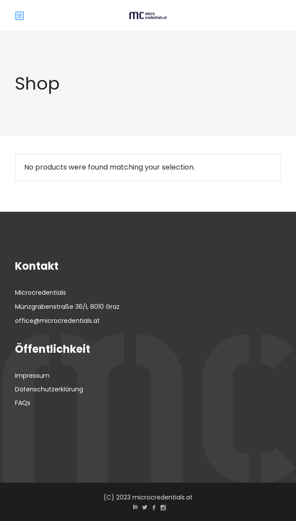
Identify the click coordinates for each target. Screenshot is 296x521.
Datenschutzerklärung (49, 389)
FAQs (22, 402)
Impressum (32, 375)
